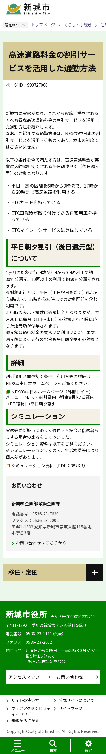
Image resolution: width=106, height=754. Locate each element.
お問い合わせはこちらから (41, 543)
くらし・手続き (78, 24)
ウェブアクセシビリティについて (31, 711)
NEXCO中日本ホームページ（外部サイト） (52, 391)
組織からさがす (25, 720)
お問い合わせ (69, 676)
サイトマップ (71, 708)
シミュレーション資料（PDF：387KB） (49, 465)
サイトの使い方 (25, 700)
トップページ (43, 24)
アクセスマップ (24, 676)
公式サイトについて (76, 700)
